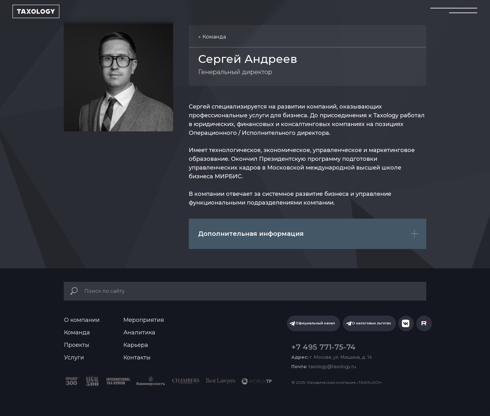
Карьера (135, 345)
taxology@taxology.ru (323, 366)
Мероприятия (143, 320)
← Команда (212, 37)
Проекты (76, 345)
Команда (77, 332)
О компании (82, 320)
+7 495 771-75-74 (323, 347)
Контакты (137, 357)
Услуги (74, 357)
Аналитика (139, 332)
